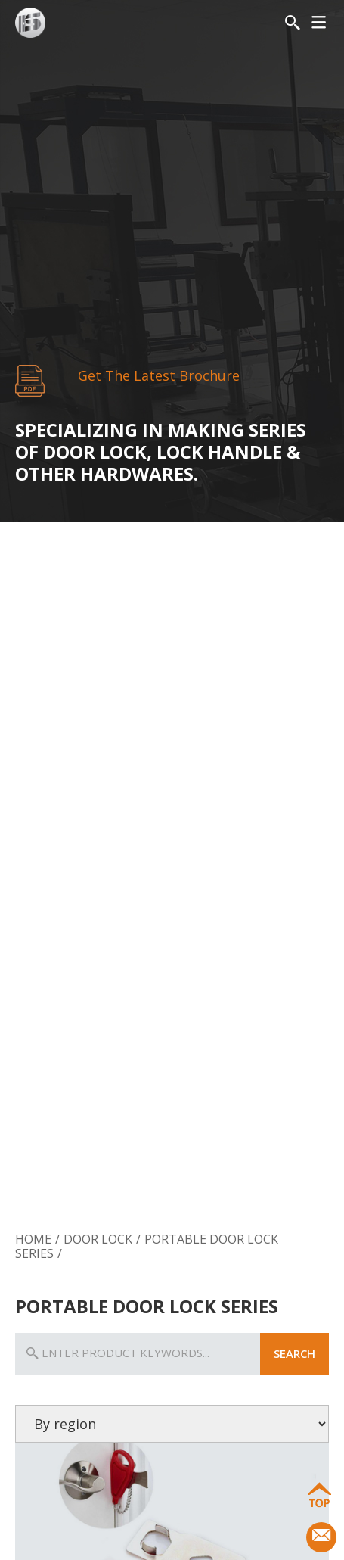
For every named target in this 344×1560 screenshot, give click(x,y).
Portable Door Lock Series (146, 1246)
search (294, 1353)
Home (33, 1239)
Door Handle (171, 1191)
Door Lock (67, 1191)
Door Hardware (276, 1191)
